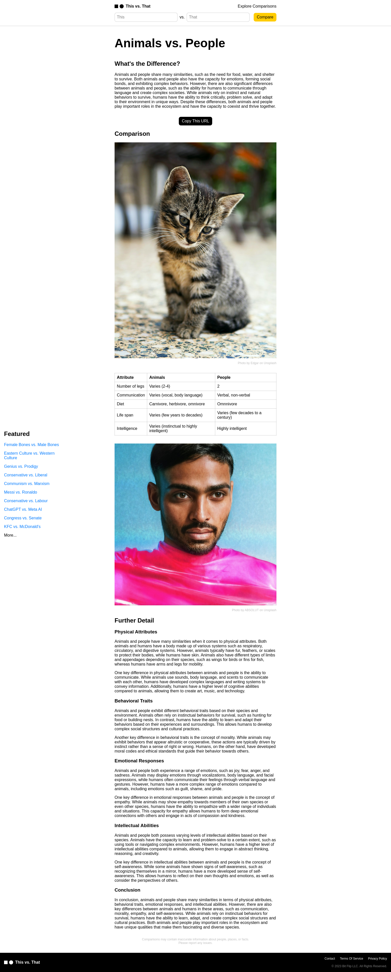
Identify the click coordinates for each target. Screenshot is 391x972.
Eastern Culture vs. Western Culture (29, 455)
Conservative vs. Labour (26, 501)
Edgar (255, 363)
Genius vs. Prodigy (21, 466)
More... (10, 535)
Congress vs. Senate (23, 518)
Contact (329, 958)
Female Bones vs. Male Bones (31, 445)
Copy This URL (195, 121)
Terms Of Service (351, 958)
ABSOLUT (252, 610)
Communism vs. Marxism (27, 483)
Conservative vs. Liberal (25, 475)
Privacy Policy (377, 958)
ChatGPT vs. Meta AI (23, 509)
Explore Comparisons (257, 6)
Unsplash (270, 363)
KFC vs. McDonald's (22, 526)
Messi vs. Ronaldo (20, 492)
